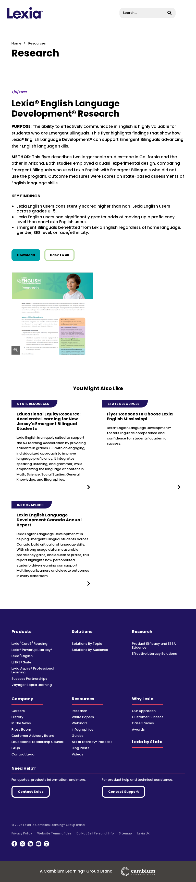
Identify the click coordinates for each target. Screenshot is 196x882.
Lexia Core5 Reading (29, 643)
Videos (77, 754)
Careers (18, 711)
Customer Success (147, 717)
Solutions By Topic (87, 643)
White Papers (83, 717)
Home (16, 43)
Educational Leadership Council (37, 742)
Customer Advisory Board (32, 735)
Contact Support (123, 791)
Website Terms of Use (54, 833)
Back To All (59, 255)
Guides (77, 735)
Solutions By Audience (90, 650)
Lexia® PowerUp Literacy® (31, 650)
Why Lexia (143, 698)
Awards (138, 729)
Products (21, 631)
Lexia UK (143, 833)
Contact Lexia (22, 754)
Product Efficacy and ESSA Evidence (154, 645)
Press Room (21, 729)
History (17, 717)
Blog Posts (80, 748)
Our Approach (144, 711)
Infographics (82, 729)
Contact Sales (30, 791)
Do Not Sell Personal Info (95, 833)
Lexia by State (147, 741)
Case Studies (143, 723)
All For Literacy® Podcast (92, 742)
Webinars (80, 723)
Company (22, 698)
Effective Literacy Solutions (154, 653)
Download (29, 255)
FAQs (15, 748)
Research (142, 631)
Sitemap (125, 833)
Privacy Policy (21, 833)
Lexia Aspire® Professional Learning (32, 670)
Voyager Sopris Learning (31, 685)
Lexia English (22, 656)
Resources (83, 698)
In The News (21, 723)
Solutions (82, 631)
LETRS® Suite (21, 662)
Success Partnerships (29, 678)
